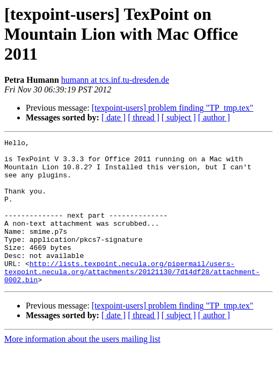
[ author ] (214, 117)
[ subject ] (179, 117)
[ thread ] (143, 117)
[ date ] (113, 117)
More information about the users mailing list (82, 367)
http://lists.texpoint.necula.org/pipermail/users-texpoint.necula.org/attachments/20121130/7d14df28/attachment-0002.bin (132, 298)
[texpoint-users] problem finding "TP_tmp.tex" (172, 107)
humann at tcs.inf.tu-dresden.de (115, 79)
